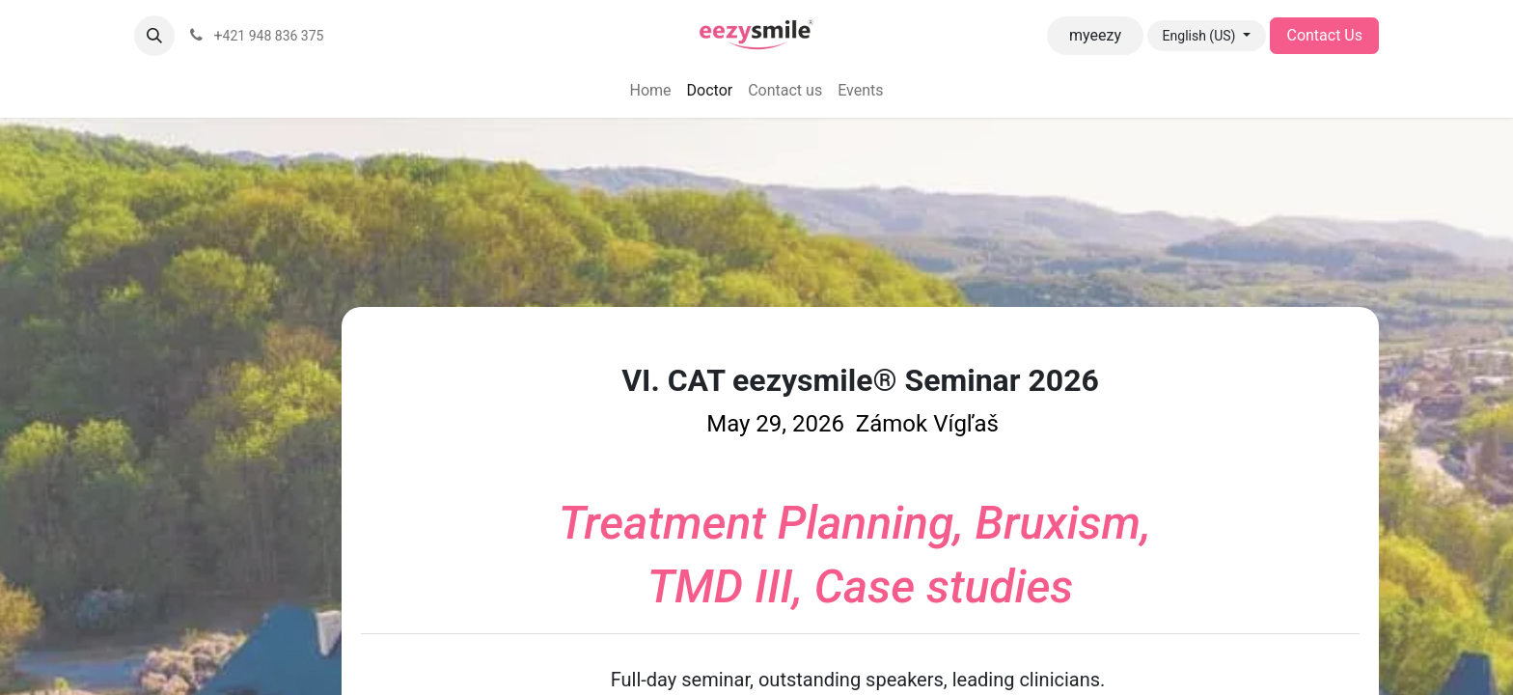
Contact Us (1324, 35)
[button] (154, 35)
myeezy (1095, 35)
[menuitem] (649, 90)
